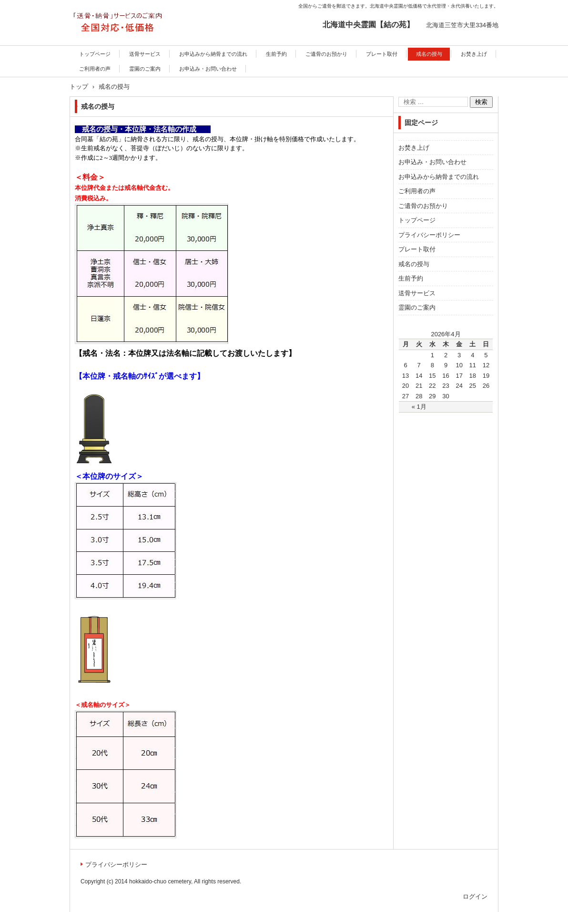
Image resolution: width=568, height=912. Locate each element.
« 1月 (419, 406)
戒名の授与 (429, 54)
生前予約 (276, 54)
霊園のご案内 (145, 69)
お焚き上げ (474, 54)
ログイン (475, 896)
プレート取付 (381, 54)
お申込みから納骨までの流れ (213, 54)
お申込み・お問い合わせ (208, 69)
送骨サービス (145, 54)
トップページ (95, 54)
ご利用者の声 (95, 69)
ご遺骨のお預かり (326, 54)
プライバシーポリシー (429, 234)
